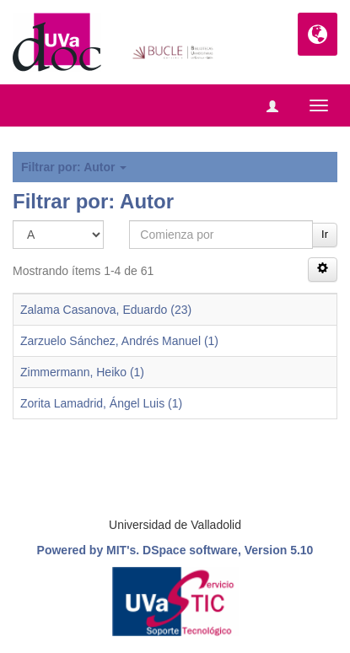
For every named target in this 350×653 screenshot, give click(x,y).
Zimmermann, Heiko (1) (82, 372)
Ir (324, 234)
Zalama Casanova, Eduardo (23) (105, 309)
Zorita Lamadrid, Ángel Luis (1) (101, 403)
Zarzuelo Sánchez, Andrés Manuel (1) (119, 341)
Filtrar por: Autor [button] (74, 167)
